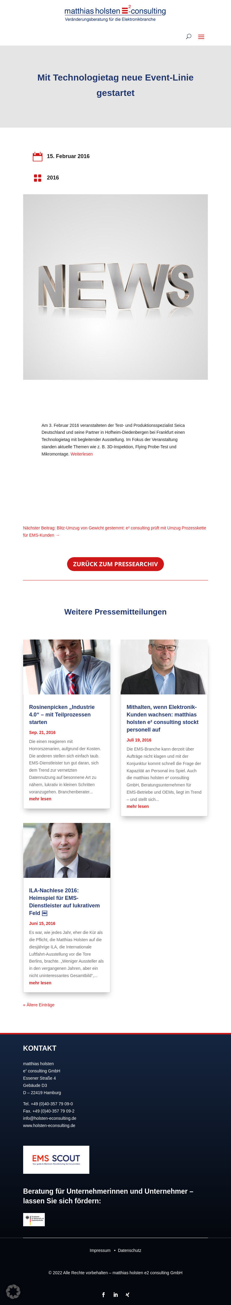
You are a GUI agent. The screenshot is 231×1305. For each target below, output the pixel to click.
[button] (13, 1291)
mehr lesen (40, 798)
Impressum (100, 1250)
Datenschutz (129, 1250)
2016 (53, 178)
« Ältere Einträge (38, 1004)
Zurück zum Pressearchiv (115, 564)
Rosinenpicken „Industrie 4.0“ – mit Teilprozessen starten (62, 714)
